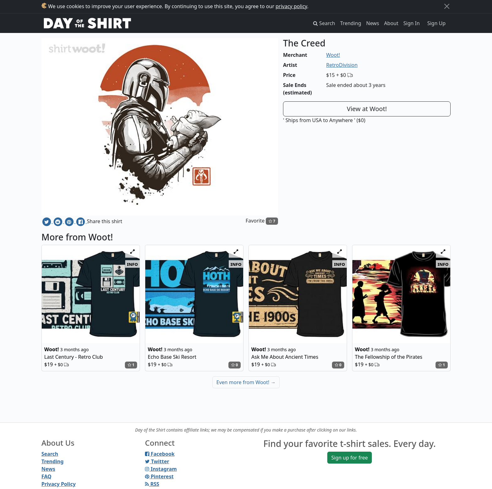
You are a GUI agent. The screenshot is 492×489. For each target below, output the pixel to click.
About (391, 23)
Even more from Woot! (246, 382)
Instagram (161, 468)
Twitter (157, 461)
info (132, 264)
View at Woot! (367, 109)
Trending (350, 23)
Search (49, 453)
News (372, 23)
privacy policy (291, 6)
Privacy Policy (58, 484)
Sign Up (436, 23)
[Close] (447, 6)
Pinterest (159, 476)
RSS (152, 484)
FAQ (46, 476)
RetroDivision (342, 65)
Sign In (412, 23)
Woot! (333, 54)
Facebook (159, 453)
